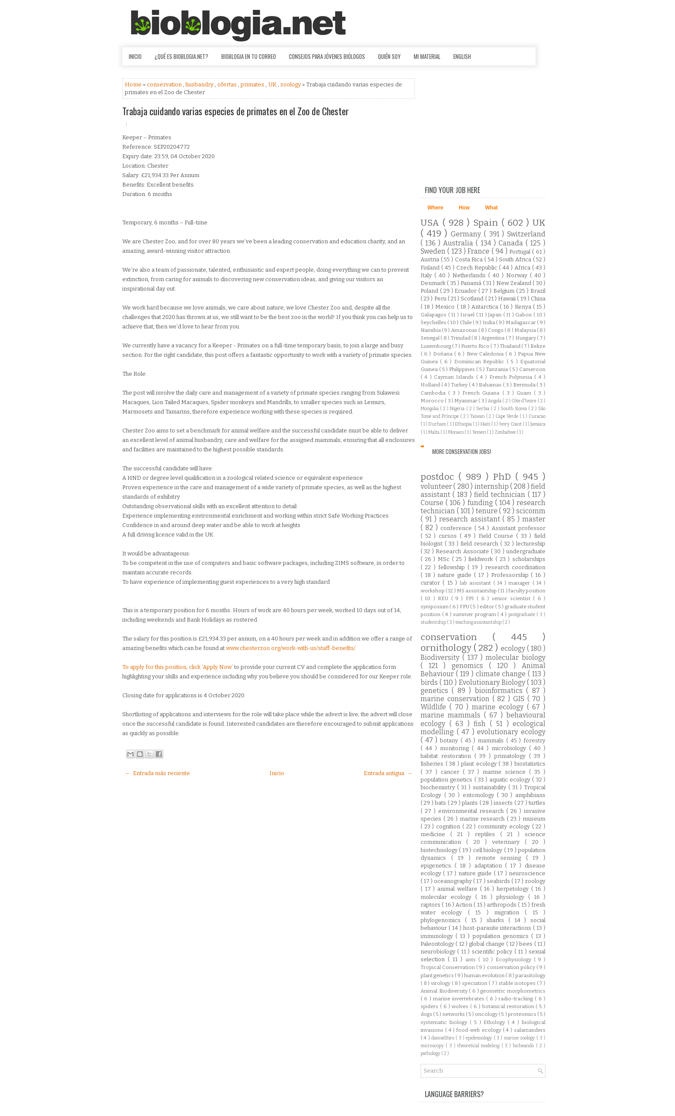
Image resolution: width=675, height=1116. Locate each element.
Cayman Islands (455, 377)
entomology (480, 795)
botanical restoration (509, 1006)
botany (450, 740)
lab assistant (476, 583)
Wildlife (435, 707)
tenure (487, 511)
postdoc (439, 477)
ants (471, 960)
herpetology (514, 889)
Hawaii (507, 298)
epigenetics (438, 865)
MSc (445, 559)
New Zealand (514, 283)
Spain (487, 223)
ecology (514, 648)
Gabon (524, 315)
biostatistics (529, 763)
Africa (523, 267)
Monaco (456, 432)
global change (487, 944)
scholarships (528, 559)
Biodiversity (441, 657)
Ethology (495, 1022)
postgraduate (522, 614)
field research (480, 543)
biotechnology (440, 850)
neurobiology (439, 951)
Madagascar (521, 322)
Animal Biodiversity (445, 991)
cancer (452, 772)
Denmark (434, 283)
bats (441, 803)
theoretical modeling (479, 1046)
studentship (434, 622)
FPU (465, 607)
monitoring (456, 748)
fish (482, 724)
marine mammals (452, 715)
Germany (467, 234)
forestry (534, 740)
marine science (506, 772)
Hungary (526, 338)
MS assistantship (477, 591)
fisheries (433, 763)
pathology (431, 1053)
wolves (461, 1006)
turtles (537, 803)
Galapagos (434, 315)
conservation (165, 84)
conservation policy (511, 967)
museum (534, 819)
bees (526, 944)
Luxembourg (436, 346)
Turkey (460, 385)
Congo (496, 330)
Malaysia (525, 330)
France (479, 251)
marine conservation (456, 699)
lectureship (530, 543)
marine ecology (499, 707)
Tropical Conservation (448, 967)
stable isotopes (517, 983)
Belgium (504, 291)
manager (520, 583)
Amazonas (464, 330)
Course (433, 503)
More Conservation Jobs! (461, 451)
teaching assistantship (478, 622)
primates (253, 84)
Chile (466, 322)
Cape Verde (507, 416)
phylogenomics (443, 920)
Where (435, 208)
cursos (449, 536)
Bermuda (525, 385)
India (489, 322)
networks (454, 1014)
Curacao (537, 416)
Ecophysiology (514, 960)
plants (470, 803)
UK (273, 84)
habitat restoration (447, 756)
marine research (483, 819)
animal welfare (458, 889)
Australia (459, 243)
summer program (475, 614)
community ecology (505, 826)
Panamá (472, 283)
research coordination (515, 567)
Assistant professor (518, 528)
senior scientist (512, 598)
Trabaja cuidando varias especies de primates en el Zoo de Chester (235, 111)
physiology (512, 897)
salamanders (529, 1030)
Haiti (485, 424)
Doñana (443, 354)
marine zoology (520, 1038)
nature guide (455, 575)
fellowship (453, 567)
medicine (435, 834)
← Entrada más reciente (157, 773)
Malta (434, 432)
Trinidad (461, 338)
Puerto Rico (475, 346)
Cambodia (434, 393)
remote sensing (501, 858)
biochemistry (439, 787)
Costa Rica (469, 259)
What (491, 208)
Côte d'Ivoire (524, 401)
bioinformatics (500, 691)
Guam (525, 393)
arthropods (502, 904)
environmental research (472, 811)
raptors (431, 904)
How (464, 208)
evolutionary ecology (511, 732)
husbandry (200, 84)
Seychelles (434, 322)
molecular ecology (448, 897)
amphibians (530, 795)
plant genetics (438, 975)
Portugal (520, 251)
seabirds (499, 881)
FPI (471, 598)
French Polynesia (512, 377)
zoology (291, 84)
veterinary (508, 842)
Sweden (434, 251)
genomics (470, 666)
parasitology (530, 975)
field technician (501, 495)
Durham (437, 424)
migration (509, 912)
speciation (475, 983)
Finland (431, 267)
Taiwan (478, 416)
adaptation (489, 865)
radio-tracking (517, 999)
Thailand (510, 346)
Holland (431, 385)
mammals (492, 740)
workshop (433, 591)
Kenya (524, 307)
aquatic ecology (511, 779)
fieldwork (481, 559)
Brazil (537, 291)
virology (441, 983)
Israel (468, 315)
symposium (435, 607)
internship (492, 486)
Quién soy (389, 56)
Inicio (135, 56)
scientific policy (493, 951)
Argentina (493, 338)
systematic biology (445, 1022)
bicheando (524, 1046)
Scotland (473, 298)
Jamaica (537, 424)
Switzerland (526, 234)
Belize (537, 346)
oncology (487, 1014)
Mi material (427, 56)
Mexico (445, 307)
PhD (504, 477)
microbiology (510, 748)
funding (481, 503)
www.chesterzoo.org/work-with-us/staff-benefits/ (291, 648)
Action (464, 904)
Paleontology (438, 944)
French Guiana (482, 393)
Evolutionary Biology (493, 682)
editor (487, 607)
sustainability (490, 787)
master (533, 519)
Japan (495, 315)
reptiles (487, 834)
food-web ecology (479, 1030)
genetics (436, 691)
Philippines (462, 369)
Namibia (431, 330)
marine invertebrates (459, 999)
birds (430, 682)
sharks (497, 920)
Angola (495, 401)
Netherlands (470, 275)
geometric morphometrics (512, 991)
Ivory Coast (511, 424)
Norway (518, 275)
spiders (430, 1006)
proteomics (522, 1014)
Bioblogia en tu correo (248, 56)
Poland (430, 291)
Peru (441, 298)
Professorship (511, 575)
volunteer (437, 486)
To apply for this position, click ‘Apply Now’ (178, 667)
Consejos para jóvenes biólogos (327, 56)
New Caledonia (486, 354)
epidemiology (479, 1038)
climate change (502, 674)
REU (444, 598)
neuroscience (527, 873)
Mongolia (430, 408)
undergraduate (525, 551)
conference (457, 528)
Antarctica (485, 307)
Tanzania (497, 369)
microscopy (433, 1046)
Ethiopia (464, 424)
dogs (427, 1014)
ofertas (227, 84)
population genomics (502, 936)
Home (134, 84)
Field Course (497, 536)
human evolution (484, 975)
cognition (449, 826)
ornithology (447, 648)
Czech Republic (477, 267)
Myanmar (466, 401)
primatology (511, 756)
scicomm (530, 511)
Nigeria (458, 408)
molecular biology (515, 657)
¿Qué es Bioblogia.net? (181, 56)
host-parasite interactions (498, 928)
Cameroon (532, 369)
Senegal (430, 338)
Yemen (479, 432)
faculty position (526, 591)
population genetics (447, 779)
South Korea (514, 408)
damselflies (443, 1038)
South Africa (516, 259)
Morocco (433, 401)
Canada (512, 243)
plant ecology (480, 763)
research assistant (471, 519)
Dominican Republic (480, 362)
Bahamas (491, 385)
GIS (520, 699)
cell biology (488, 850)
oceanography (453, 881)
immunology (438, 936)
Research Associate (463, 551)
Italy (427, 275)
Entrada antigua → (388, 773)
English (462, 56)
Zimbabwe (506, 432)
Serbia (483, 408)
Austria (431, 259)
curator (432, 582)
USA (432, 223)
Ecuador (466, 291)
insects (504, 803)
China (538, 298)
